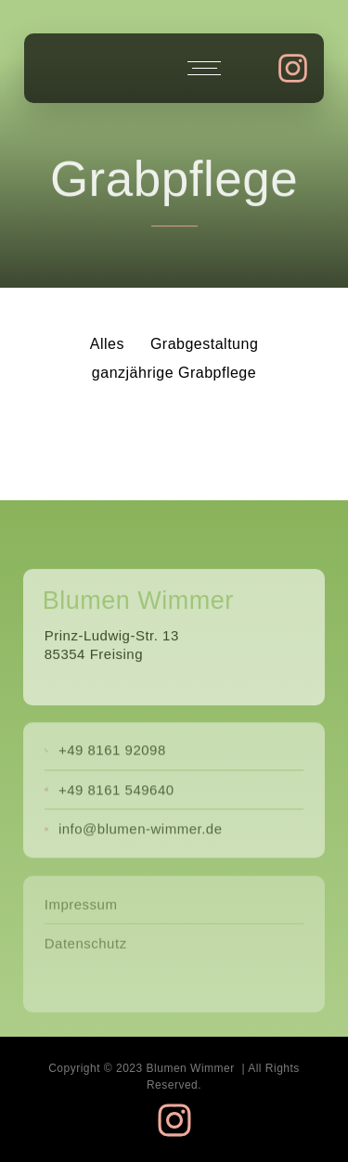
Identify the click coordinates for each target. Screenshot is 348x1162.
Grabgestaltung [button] (204, 344)
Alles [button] (107, 344)
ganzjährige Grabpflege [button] (174, 373)
